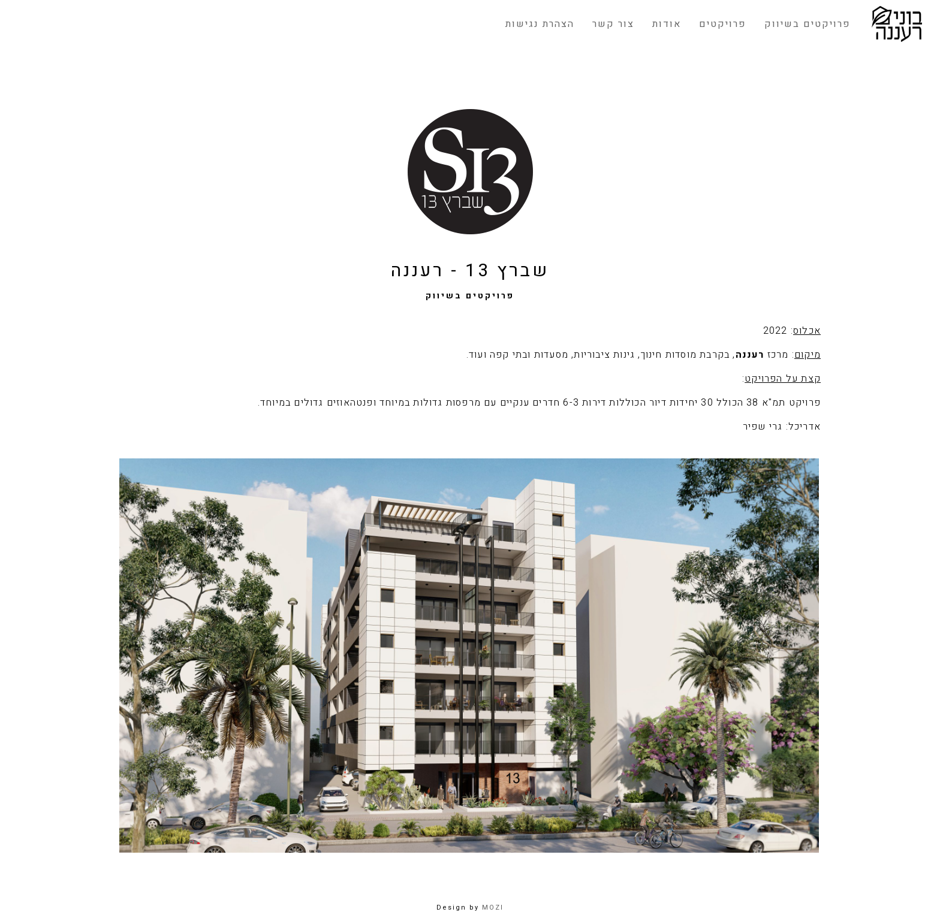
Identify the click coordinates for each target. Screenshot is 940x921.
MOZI (493, 907)
